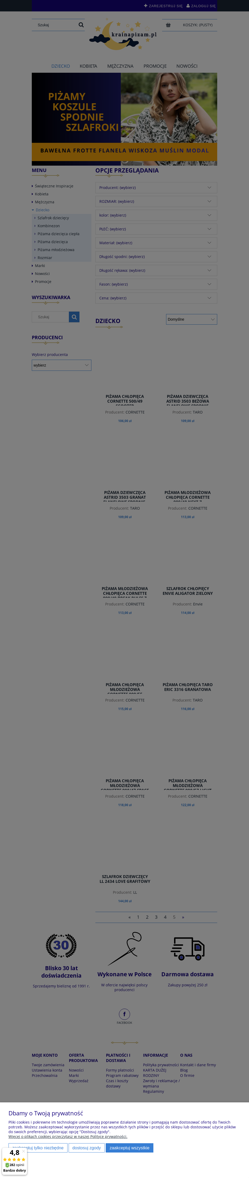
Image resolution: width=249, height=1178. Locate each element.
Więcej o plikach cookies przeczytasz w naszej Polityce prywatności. (67, 1136)
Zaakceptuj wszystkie (129, 1147)
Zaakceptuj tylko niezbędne (38, 1147)
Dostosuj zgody (86, 1147)
